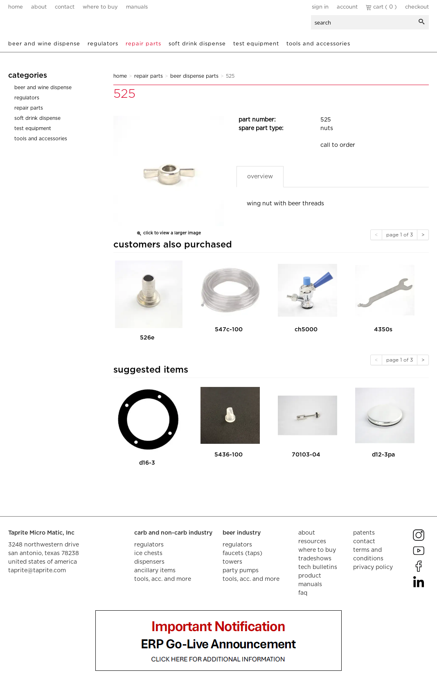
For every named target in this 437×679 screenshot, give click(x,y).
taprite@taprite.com (37, 570)
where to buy (100, 7)
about (39, 7)
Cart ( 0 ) (381, 7)
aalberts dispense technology (57, 24)
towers (232, 562)
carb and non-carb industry (173, 533)
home (15, 7)
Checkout (417, 7)
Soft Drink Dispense (197, 44)
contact (64, 7)
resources (312, 541)
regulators (149, 545)
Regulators (103, 44)
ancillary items (155, 570)
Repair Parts (143, 44)
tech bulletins (317, 567)
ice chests (148, 553)
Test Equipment (256, 44)
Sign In (320, 7)
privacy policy (373, 567)
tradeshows (314, 559)
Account (347, 7)
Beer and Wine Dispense (44, 44)
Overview (260, 177)
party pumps (241, 570)
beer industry (242, 533)
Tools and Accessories (318, 44)
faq (302, 593)
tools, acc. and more (162, 579)
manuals (137, 7)
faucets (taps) (242, 553)
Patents (364, 533)
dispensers (149, 562)
